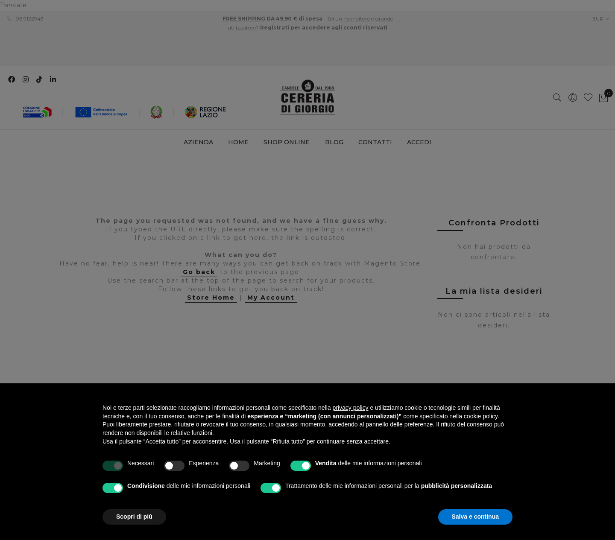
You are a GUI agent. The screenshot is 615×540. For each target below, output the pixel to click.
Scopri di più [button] (134, 516)
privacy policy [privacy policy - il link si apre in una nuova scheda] (351, 407)
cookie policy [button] (481, 416)
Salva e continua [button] (475, 516)
